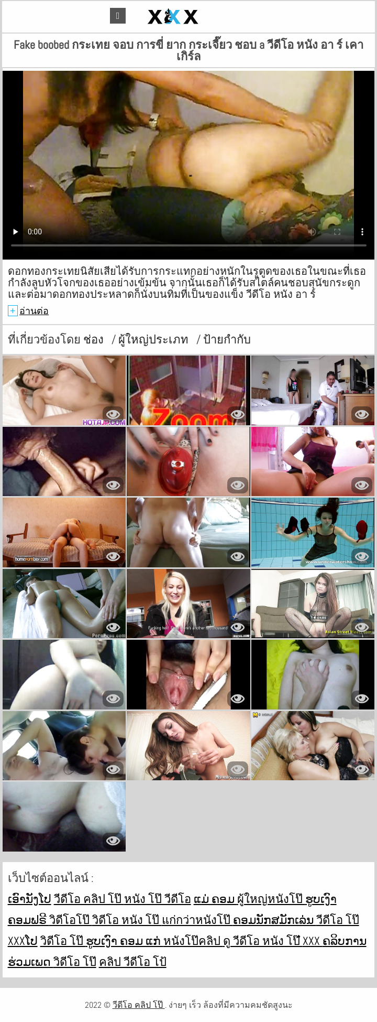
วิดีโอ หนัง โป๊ (127, 919)
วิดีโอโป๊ (70, 919)
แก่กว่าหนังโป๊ (197, 919)
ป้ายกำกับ (227, 339)
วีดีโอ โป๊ (337, 919)
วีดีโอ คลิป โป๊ (89, 898)
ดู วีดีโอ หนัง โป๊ (263, 940)
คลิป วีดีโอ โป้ (133, 961)
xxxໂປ (23, 940)
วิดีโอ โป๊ (63, 940)
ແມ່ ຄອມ (215, 898)
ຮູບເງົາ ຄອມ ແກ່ (124, 940)
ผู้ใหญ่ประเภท (154, 339)
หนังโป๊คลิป (193, 940)
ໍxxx (313, 940)
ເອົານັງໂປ (29, 898)
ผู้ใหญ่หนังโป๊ (271, 898)
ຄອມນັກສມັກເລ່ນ (274, 919)
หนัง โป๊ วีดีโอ (157, 898)
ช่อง (94, 339)
